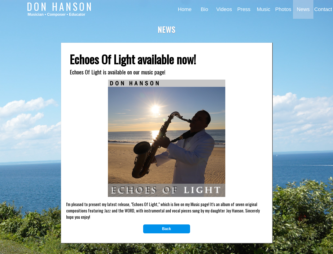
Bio (204, 9)
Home (185, 9)
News (303, 9)
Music (263, 9)
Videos (224, 9)
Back (166, 229)
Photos (283, 9)
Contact (323, 9)
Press (243, 9)
